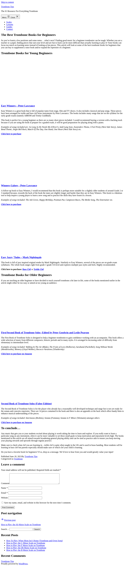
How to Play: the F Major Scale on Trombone (25, 547)
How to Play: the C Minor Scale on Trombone (25, 545)
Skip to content (7, 2)
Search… (5, 531)
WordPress (23, 566)
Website (4, 500)
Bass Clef (26, 269)
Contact (9, 29)
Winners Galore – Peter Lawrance (19, 185)
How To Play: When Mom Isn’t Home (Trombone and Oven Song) (34, 543)
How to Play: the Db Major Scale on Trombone (26, 550)
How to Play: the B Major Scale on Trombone (25, 552)
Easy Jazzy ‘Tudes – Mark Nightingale (21, 257)
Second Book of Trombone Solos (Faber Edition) (26, 403)
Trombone (18, 459)
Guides (9, 27)
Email (4, 495)
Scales (9, 22)
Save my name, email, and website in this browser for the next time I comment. (37, 505)
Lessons (9, 24)
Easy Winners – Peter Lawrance (18, 105)
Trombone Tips (7, 7)
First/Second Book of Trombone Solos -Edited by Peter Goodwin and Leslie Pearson (45, 332)
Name (4, 490)
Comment (5, 485)
